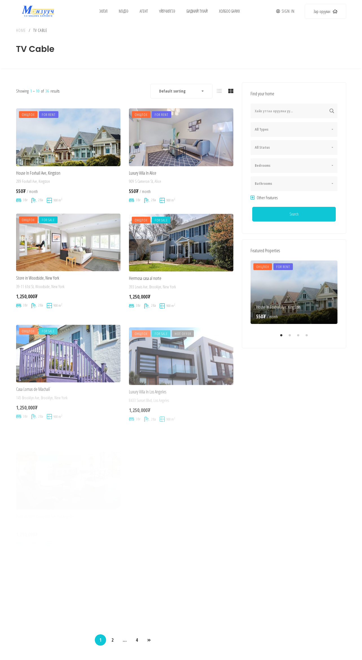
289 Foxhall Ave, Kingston (33, 188)
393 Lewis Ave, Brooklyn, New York (152, 312)
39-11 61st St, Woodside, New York (40, 304)
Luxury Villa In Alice (142, 182)
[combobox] (181, 91)
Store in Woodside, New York (37, 296)
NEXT (149, 640)
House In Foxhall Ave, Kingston (38, 179)
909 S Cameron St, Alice (145, 191)
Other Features (264, 197)
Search (294, 214)
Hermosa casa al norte (145, 304)
